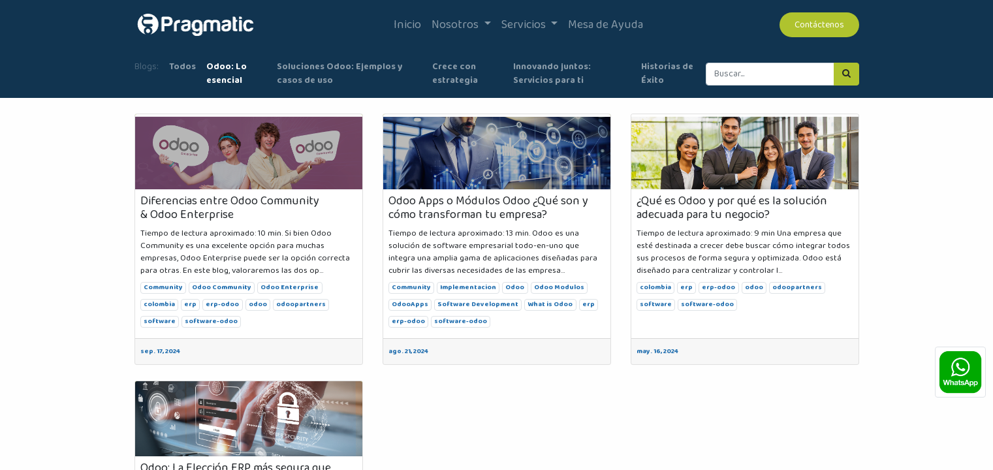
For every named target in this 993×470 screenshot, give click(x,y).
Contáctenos (819, 25)
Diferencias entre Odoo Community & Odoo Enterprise (229, 209)
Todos (182, 66)
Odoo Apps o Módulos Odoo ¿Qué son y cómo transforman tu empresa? (488, 209)
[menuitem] (407, 25)
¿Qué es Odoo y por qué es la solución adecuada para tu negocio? (732, 209)
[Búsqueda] (846, 74)
